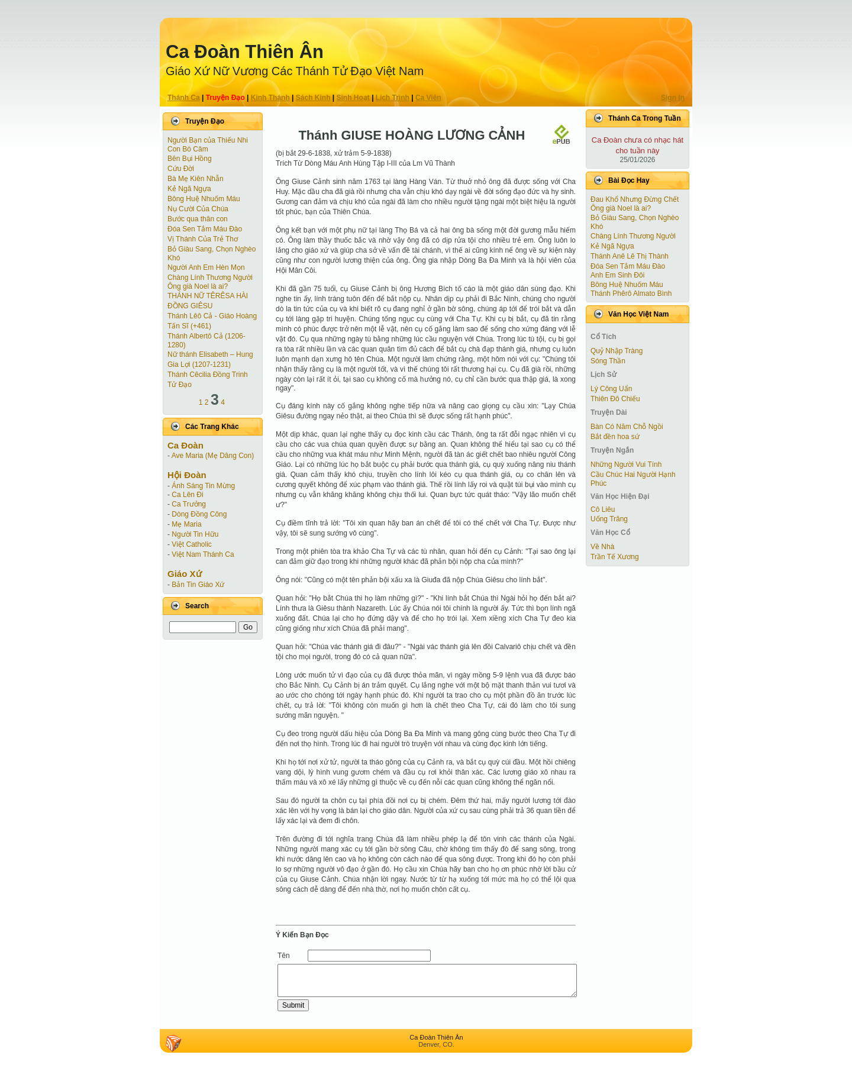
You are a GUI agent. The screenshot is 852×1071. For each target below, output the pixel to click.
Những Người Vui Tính (625, 464)
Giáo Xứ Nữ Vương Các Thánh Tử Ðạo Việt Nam (295, 71)
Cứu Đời (180, 168)
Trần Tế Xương (614, 557)
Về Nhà (602, 547)
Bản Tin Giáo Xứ (198, 584)
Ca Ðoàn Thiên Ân (245, 51)
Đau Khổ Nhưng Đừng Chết (634, 199)
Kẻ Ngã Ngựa (189, 189)
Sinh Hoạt (353, 97)
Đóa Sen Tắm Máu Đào (204, 229)
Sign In (673, 97)
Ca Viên (428, 97)
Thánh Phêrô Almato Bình (631, 293)
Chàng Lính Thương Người (210, 277)
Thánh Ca (183, 97)
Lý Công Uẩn (611, 389)
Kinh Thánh (270, 97)
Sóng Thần (607, 361)
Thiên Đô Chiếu (615, 399)
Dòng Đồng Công (199, 514)
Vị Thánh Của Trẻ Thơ (202, 239)
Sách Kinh (313, 97)
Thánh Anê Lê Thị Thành (629, 256)
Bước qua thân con (197, 219)
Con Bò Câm (187, 149)
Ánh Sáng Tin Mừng (203, 486)
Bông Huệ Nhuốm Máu (203, 199)
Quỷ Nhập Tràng (616, 351)
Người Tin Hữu (195, 534)
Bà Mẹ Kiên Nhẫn (195, 179)
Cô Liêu (602, 509)
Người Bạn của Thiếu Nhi (207, 140)
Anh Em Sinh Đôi (617, 275)
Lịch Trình (392, 97)
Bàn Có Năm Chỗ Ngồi (626, 426)
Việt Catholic (191, 544)
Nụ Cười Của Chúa (197, 209)
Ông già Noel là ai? (197, 286)
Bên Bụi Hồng (189, 158)
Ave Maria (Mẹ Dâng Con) (213, 455)
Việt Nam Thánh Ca (203, 554)
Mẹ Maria (186, 524)
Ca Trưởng (189, 504)
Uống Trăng (609, 519)
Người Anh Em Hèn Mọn (206, 267)
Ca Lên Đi (187, 495)
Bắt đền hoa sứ (615, 437)
